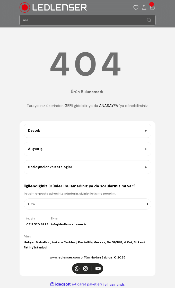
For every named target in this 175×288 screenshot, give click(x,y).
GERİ (69, 105)
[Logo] (53, 7)
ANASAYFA (108, 105)
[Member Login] (144, 7)
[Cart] (152, 7)
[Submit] (146, 204)
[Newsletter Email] (87, 204)
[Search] (87, 20)
